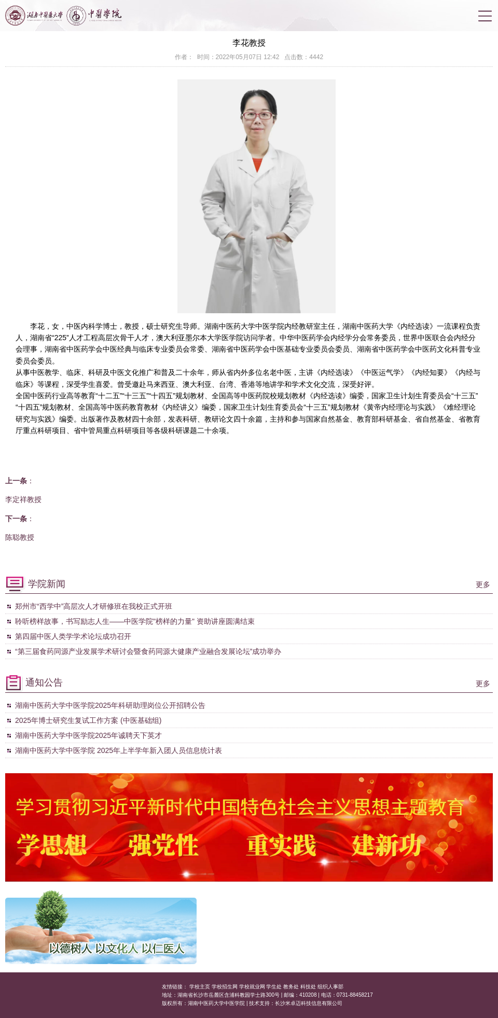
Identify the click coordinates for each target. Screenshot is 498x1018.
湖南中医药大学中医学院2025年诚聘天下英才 (89, 735)
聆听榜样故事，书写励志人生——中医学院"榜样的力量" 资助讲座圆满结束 (135, 621)
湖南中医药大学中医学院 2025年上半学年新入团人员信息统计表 (118, 750)
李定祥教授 (23, 499)
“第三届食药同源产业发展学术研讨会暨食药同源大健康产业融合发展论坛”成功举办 (148, 651)
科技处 (308, 986)
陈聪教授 (19, 537)
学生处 (274, 986)
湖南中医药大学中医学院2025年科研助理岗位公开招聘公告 (110, 705)
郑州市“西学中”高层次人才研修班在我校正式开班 (93, 606)
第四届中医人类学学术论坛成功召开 (73, 636)
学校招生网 (225, 986)
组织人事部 (330, 986)
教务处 (291, 986)
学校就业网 (252, 986)
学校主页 (199, 986)
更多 (483, 584)
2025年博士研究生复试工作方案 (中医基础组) (88, 720)
